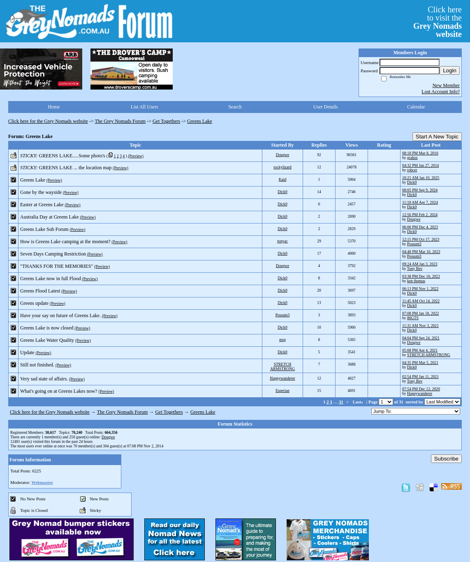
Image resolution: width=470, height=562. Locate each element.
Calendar (416, 107)
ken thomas (416, 281)
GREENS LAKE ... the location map (75, 167)
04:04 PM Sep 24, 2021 (421, 338)
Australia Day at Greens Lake (49, 217)
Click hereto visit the (437, 22)
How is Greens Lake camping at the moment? (65, 241)
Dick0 (412, 182)
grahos (412, 157)
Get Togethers (166, 121)
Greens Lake (199, 121)
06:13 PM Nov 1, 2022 (420, 288)
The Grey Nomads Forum (120, 121)
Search (235, 107)
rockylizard (282, 167)
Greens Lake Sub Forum (44, 229)
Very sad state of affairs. (44, 379)
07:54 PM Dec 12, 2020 (421, 389)
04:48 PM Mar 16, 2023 (421, 251)
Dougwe (282, 154)
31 (341, 401)
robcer (412, 170)
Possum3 (414, 244)
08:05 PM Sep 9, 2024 (420, 190)
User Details (325, 107)
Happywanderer (282, 378)
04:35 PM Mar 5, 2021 (420, 362)
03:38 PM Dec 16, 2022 (421, 276)
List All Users (144, 107)
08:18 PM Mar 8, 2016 (420, 153)
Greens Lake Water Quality (47, 340)
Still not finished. (37, 365)
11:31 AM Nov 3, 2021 (420, 325)
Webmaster (42, 482)
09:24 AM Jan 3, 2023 (420, 264)
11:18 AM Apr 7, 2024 (420, 202)
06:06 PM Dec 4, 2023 (420, 227)
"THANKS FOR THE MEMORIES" (56, 266)
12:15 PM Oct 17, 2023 (420, 239)
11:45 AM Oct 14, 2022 (421, 301)
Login (449, 70)
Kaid (283, 179)
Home (54, 107)
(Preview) (136, 156)
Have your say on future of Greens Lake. (60, 315)
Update (27, 352)
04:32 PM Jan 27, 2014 (420, 165)
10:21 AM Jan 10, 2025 (420, 177)
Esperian (282, 390)
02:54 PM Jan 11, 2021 (420, 376)
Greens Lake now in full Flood (50, 278)
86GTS (413, 318)
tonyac (282, 241)
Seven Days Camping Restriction (53, 254)
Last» (359, 401)
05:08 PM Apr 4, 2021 (420, 350)
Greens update (34, 303)
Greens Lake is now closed (46, 328)
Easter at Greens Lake (42, 204)
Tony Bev (414, 268)
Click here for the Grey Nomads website (48, 121)
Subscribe (446, 459)
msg (282, 339)
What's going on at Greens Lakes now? (58, 391)
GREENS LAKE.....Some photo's (72, 156)
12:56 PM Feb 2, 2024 (420, 214)
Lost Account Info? (440, 91)
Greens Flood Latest (40, 291)
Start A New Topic (437, 137)
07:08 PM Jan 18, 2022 (420, 313)
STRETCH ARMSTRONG (428, 354)
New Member (446, 85)
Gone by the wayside (41, 192)
